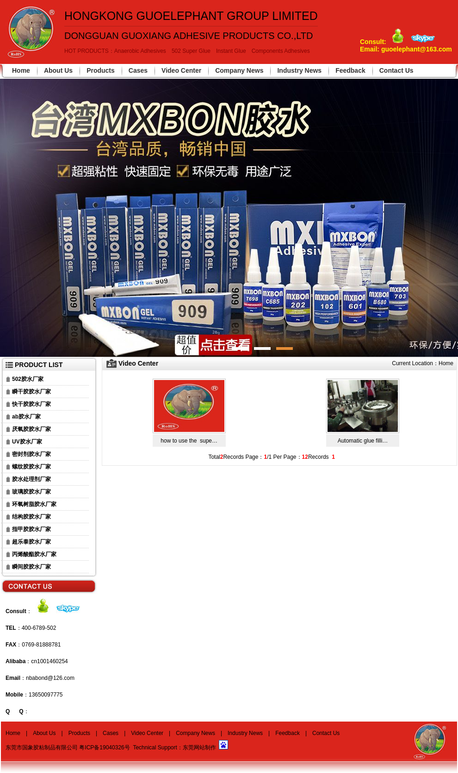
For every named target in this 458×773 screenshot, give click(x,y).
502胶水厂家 (27, 379)
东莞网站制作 (199, 747)
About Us (58, 70)
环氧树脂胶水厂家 (34, 504)
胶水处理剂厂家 (31, 479)
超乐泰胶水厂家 (31, 542)
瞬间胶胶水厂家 (31, 567)
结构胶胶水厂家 (31, 516)
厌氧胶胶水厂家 (31, 429)
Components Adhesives (281, 51)
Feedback (350, 70)
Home (21, 70)
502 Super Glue (191, 51)
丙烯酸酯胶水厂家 (34, 554)
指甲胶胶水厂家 (31, 529)
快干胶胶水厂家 (31, 404)
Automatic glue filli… (363, 440)
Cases (138, 70)
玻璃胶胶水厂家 (31, 491)
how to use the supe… (189, 440)
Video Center (181, 70)
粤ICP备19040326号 (104, 747)
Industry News (299, 70)
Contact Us (396, 70)
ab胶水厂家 (26, 416)
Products (101, 70)
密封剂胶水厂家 (31, 454)
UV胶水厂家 (27, 441)
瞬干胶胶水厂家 (31, 391)
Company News (239, 70)
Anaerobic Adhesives (140, 51)
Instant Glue (231, 51)
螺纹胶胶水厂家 (31, 466)
